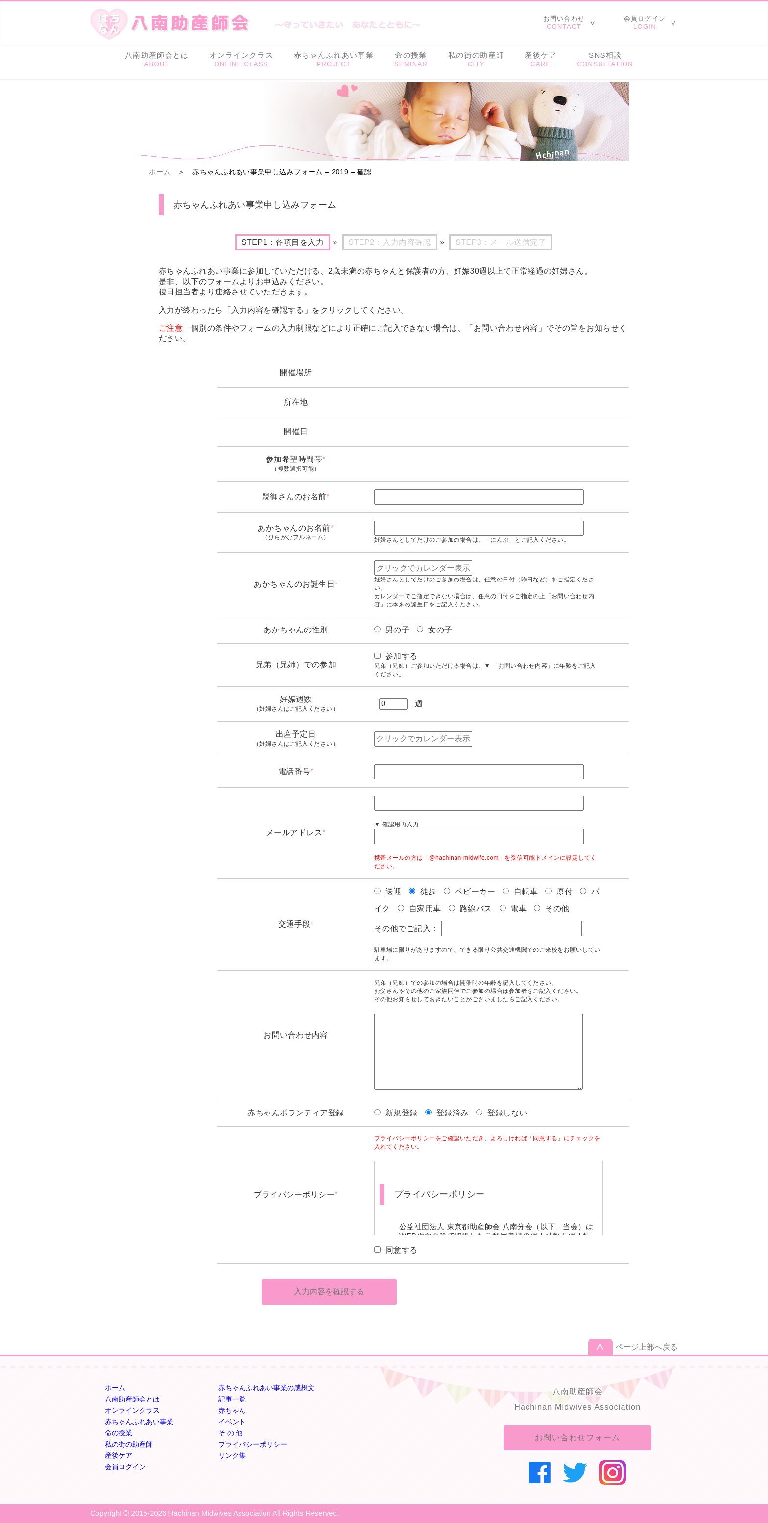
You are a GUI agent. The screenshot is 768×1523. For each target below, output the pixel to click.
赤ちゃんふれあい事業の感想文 (266, 1388)
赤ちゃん (232, 1410)
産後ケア (118, 1455)
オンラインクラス (132, 1410)
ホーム (159, 172)
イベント (232, 1422)
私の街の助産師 (129, 1444)
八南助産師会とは (132, 1399)
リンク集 (232, 1455)
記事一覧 (232, 1399)
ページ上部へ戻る (646, 1347)
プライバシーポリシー (252, 1444)
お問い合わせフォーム (578, 1437)
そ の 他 (230, 1433)
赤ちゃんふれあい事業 (139, 1422)
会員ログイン (125, 1467)
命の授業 (118, 1433)
